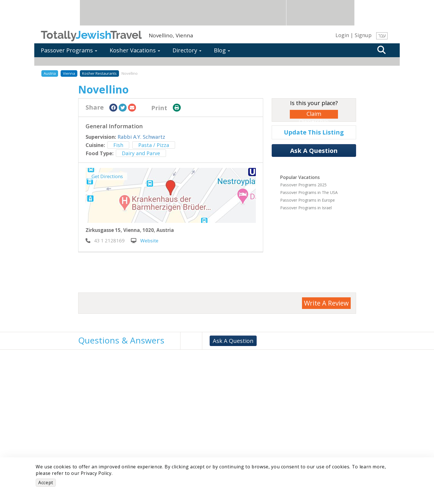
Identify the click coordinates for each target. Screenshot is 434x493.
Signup (363, 35)
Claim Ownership (314, 114)
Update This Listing (314, 132)
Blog (222, 50)
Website (144, 240)
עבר (382, 36)
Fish (118, 145)
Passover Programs (69, 50)
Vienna (69, 73)
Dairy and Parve (141, 153)
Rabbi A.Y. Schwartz (141, 136)
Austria (50, 73)
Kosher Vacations (135, 50)
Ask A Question (314, 150)
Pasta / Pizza (153, 145)
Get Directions (107, 176)
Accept (45, 482)
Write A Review (326, 303)
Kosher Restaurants (99, 73)
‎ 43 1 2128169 (105, 240)
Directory (187, 50)
